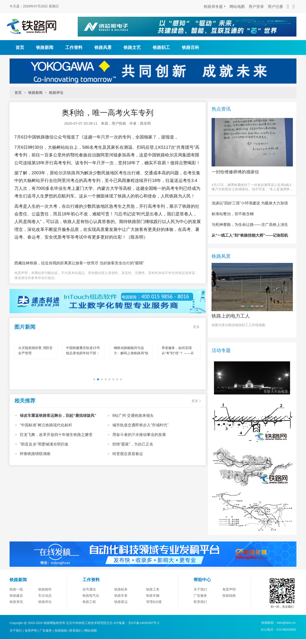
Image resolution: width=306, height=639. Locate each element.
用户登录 (256, 7)
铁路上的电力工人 (231, 337)
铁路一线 (16, 611)
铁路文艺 (132, 47)
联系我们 (75, 630)
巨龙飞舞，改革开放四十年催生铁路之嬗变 (56, 455)
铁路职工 (161, 47)
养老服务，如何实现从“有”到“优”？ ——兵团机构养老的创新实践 (178, 373)
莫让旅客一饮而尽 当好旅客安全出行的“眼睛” (106, 263)
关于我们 (200, 611)
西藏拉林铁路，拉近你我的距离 (41, 263)
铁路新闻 (44, 47)
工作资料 (73, 47)
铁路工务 (152, 611)
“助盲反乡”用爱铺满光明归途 (44, 464)
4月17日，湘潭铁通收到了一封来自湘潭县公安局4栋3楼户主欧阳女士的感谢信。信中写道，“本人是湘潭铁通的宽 (252, 187)
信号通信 (89, 611)
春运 (31, 237)
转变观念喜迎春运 (127, 474)
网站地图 (237, 7)
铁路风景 (103, 47)
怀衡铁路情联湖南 (35, 474)
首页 (20, 47)
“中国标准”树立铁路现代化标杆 (46, 445)
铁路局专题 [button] (213, 7)
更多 (196, 347)
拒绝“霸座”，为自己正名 (132, 464)
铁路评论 (56, 93)
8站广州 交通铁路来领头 (133, 435)
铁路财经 (45, 611)
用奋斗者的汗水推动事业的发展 (139, 455)
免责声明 (229, 611)
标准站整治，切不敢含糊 (233, 236)
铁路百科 (190, 47)
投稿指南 (61, 630)
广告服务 (45, 630)
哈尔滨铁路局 (67, 172)
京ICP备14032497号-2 (143, 623)
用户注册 (275, 7)
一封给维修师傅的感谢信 (235, 172)
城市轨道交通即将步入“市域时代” (140, 445)
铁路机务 (121, 611)
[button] (94, 399)
